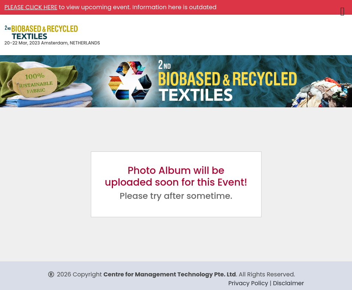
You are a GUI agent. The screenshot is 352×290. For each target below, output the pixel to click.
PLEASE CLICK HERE (30, 7)
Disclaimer (288, 283)
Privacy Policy (248, 283)
